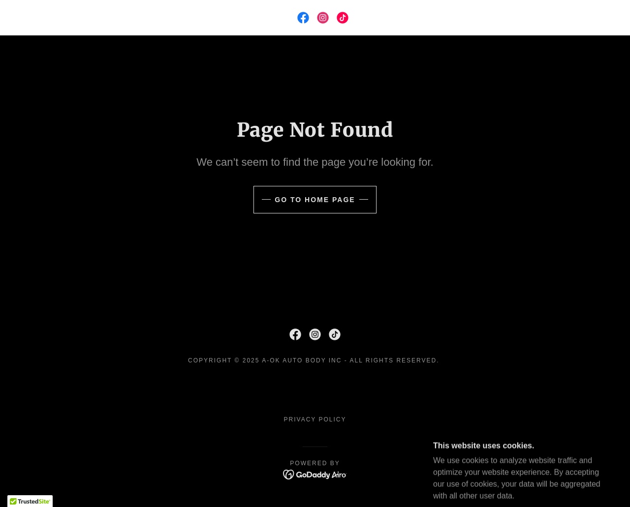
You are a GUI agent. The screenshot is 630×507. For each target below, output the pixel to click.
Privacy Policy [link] (315, 419)
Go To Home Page (315, 200)
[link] (303, 18)
